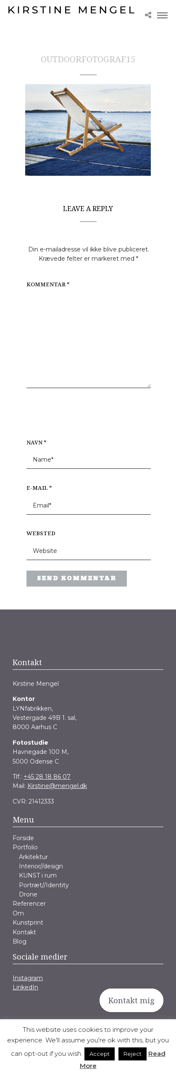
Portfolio (25, 847)
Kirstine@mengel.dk (57, 786)
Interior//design (41, 866)
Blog (19, 941)
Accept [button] (99, 1053)
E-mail (39, 488)
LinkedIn (25, 987)
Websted (40, 533)
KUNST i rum (38, 875)
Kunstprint (28, 922)
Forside (23, 838)
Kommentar (48, 284)
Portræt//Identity (44, 885)
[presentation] (80, 417)
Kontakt (24, 932)
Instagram (28, 978)
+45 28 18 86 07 (47, 776)
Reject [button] (132, 1053)
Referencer (29, 903)
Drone (28, 894)
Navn (36, 442)
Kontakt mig (131, 1000)
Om (18, 913)
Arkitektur (33, 857)
